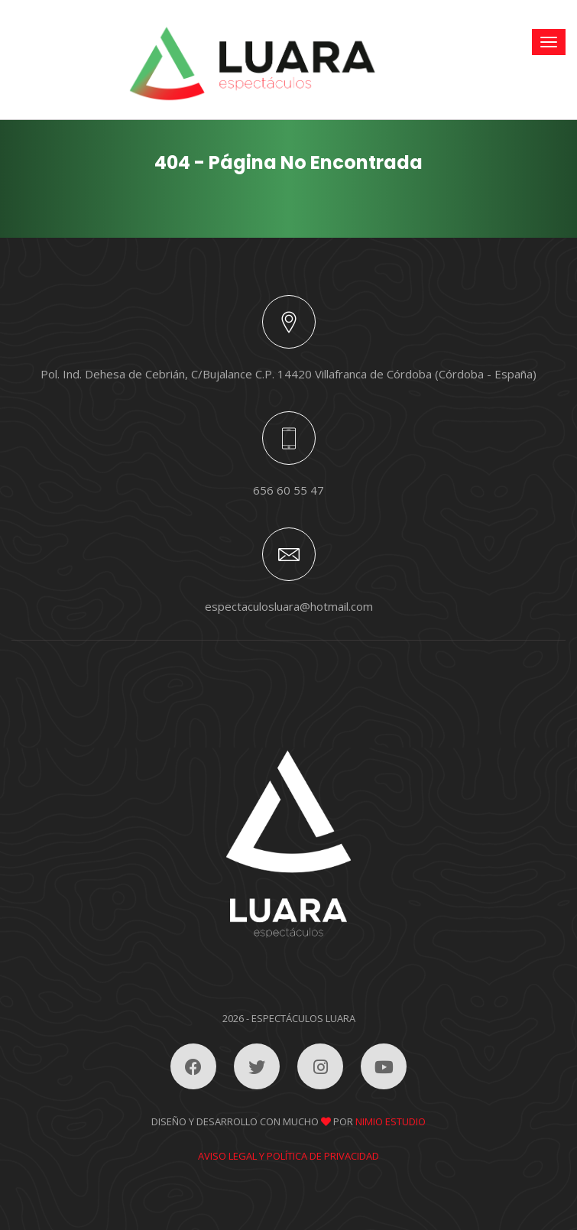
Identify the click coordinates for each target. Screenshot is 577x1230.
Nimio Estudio (390, 1121)
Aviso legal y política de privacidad (288, 1156)
